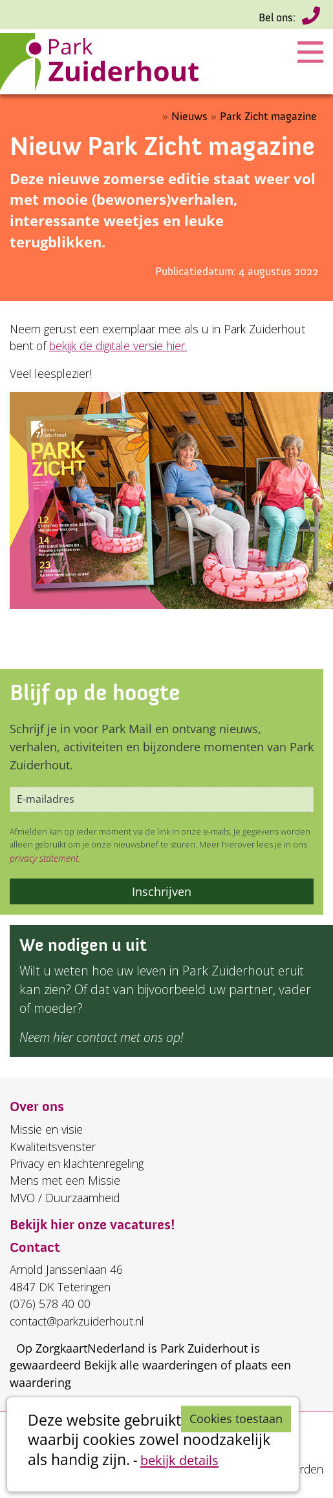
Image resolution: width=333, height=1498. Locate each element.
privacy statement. (45, 858)
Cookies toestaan (236, 1418)
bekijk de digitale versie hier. (118, 345)
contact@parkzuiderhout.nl (77, 1321)
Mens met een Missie (65, 1180)
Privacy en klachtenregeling (77, 1163)
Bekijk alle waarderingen (150, 1365)
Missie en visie (46, 1129)
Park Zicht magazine (268, 116)
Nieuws (189, 116)
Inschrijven (161, 891)
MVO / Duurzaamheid (65, 1197)
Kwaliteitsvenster (53, 1146)
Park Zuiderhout (204, 1348)
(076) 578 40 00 (311, 18)
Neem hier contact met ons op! (101, 1037)
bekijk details (179, 1460)
